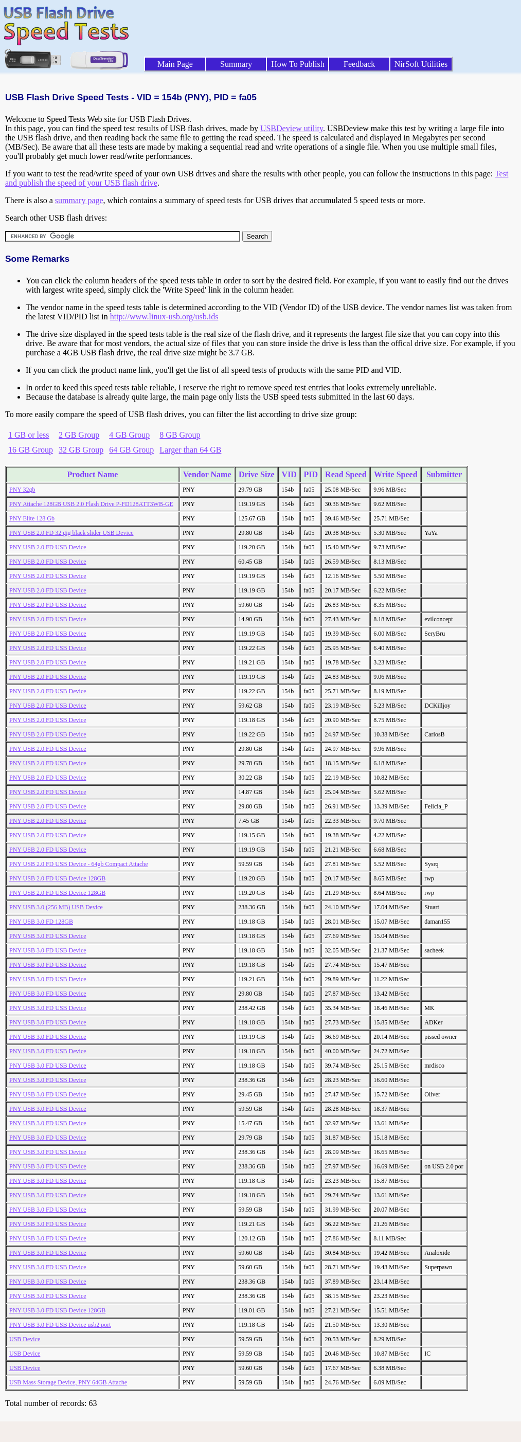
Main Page (175, 64)
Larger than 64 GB (190, 449)
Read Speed (345, 474)
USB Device (24, 1339)
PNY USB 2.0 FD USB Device (47, 547)
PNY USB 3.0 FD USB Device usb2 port (60, 1324)
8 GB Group (179, 434)
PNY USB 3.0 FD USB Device (47, 936)
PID (311, 474)
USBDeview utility (291, 128)
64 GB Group (131, 449)
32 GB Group (81, 449)
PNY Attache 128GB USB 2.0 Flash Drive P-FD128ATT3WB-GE (91, 504)
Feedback (359, 64)
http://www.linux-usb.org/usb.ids (164, 316)
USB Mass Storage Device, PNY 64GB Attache (68, 1382)
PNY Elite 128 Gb (32, 518)
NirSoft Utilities (421, 64)
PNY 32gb (22, 489)
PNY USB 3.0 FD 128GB (41, 921)
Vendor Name (207, 474)
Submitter (444, 474)
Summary (236, 64)
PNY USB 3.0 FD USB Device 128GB (57, 1310)
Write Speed (396, 474)
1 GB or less (28, 434)
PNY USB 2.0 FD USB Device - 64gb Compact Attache (78, 864)
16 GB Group (30, 449)
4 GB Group (129, 434)
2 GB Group (79, 434)
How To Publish (298, 64)
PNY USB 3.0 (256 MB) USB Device (56, 907)
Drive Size (257, 474)
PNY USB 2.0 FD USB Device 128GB (57, 878)
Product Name (92, 474)
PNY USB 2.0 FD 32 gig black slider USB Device (71, 532)
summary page (79, 200)
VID (289, 474)
